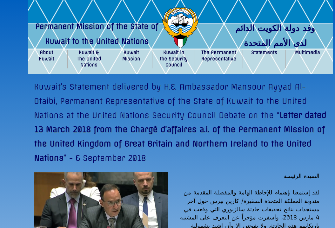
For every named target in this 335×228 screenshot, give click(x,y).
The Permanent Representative (218, 56)
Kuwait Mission (131, 56)
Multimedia (307, 52)
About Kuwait (46, 56)
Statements (264, 52)
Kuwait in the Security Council (174, 59)
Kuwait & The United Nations (89, 59)
